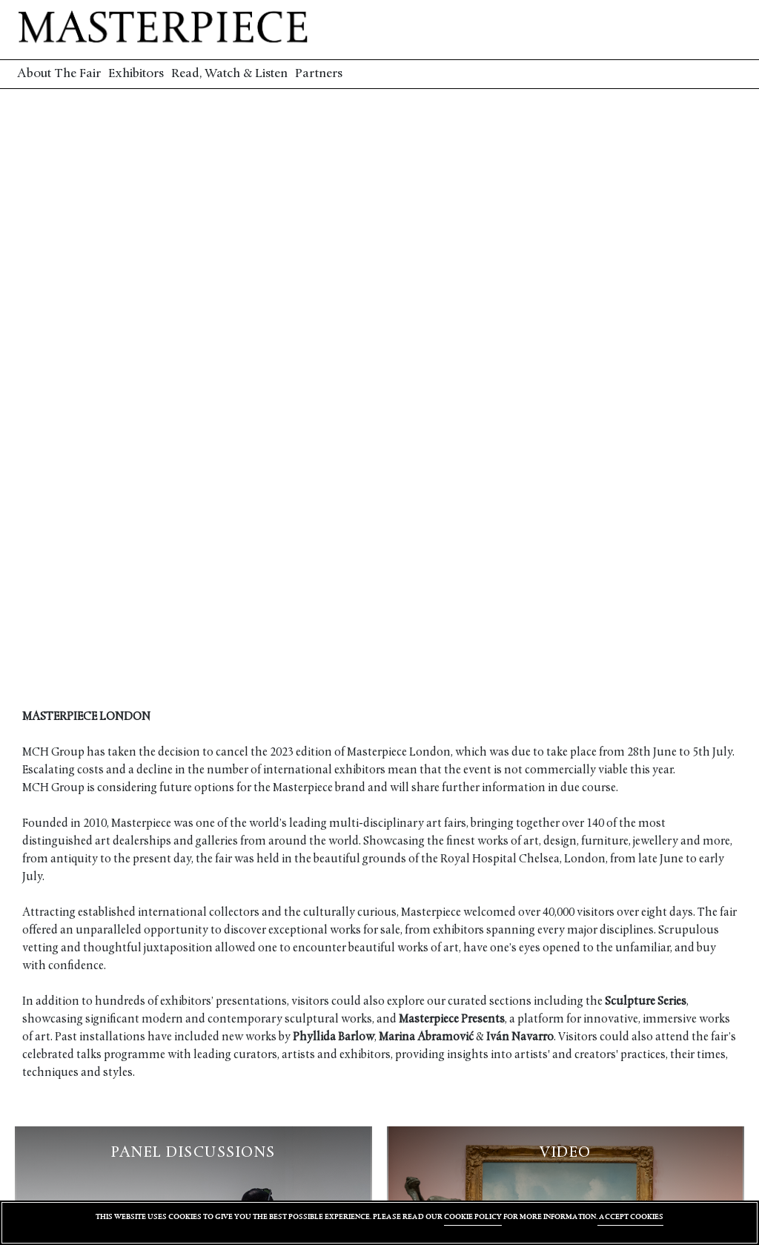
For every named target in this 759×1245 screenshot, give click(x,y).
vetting (40, 948)
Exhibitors (136, 74)
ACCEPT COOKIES (630, 1216)
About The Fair (59, 74)
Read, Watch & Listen (229, 74)
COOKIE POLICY (473, 1216)
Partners (318, 74)
